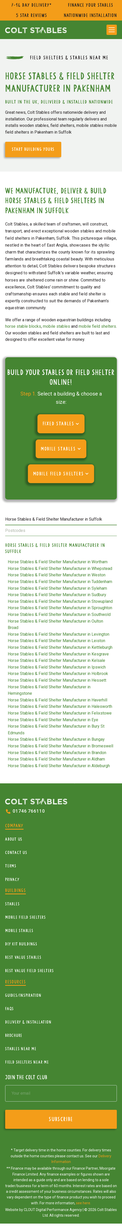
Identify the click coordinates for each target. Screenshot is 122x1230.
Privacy (12, 879)
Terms (11, 865)
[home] (36, 29)
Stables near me (20, 1048)
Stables (12, 904)
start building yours (33, 149)
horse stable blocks (23, 326)
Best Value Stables (23, 957)
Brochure (13, 1035)
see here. (83, 1203)
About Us (13, 839)
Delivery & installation (28, 1022)
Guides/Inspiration (23, 995)
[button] (111, 30)
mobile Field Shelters (25, 917)
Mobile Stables (19, 930)
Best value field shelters (29, 970)
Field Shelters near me (27, 1062)
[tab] (61, 519)
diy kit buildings (21, 944)
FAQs (9, 1008)
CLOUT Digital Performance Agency (53, 1210)
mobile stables (56, 326)
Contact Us (16, 852)
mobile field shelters (97, 326)
